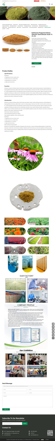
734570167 (32, 433)
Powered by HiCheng (35, 439)
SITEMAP (47, 439)
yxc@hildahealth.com (8, 433)
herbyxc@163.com (16, 433)
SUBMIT (24, 423)
